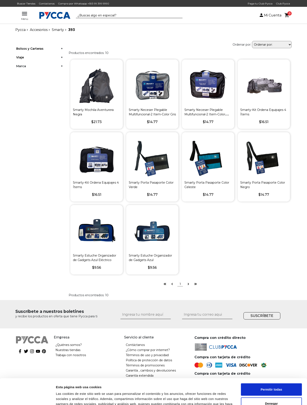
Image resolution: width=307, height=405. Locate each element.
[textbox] (126, 15)
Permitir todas (271, 365)
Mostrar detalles (68, 396)
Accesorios (39, 30)
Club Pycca (283, 3)
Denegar (271, 379)
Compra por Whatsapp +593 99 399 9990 (83, 3)
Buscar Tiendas (26, 3)
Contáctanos (47, 3)
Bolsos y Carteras (29, 49)
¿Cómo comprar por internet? (148, 350)
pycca (20, 30)
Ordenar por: (242, 44)
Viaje (20, 57)
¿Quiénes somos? (68, 345)
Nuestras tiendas (67, 350)
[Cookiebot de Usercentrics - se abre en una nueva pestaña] (27, 396)
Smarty (58, 30)
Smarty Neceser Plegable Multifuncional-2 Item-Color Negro (204, 114)
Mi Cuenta (270, 15)
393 (71, 30)
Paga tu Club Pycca (260, 3)
